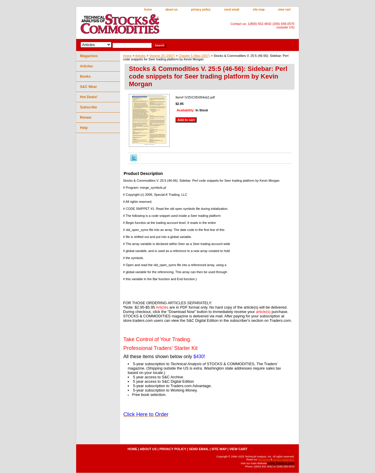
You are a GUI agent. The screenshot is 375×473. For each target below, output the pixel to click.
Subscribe (88, 107)
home (148, 9)
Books (85, 76)
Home (127, 55)
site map (259, 9)
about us (172, 9)
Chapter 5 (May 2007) (194, 55)
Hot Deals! (88, 97)
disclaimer (264, 459)
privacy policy (201, 9)
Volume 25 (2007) (162, 55)
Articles (140, 55)
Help (84, 128)
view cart (284, 9)
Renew (85, 117)
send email (231, 9)
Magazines (89, 56)
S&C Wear (88, 87)
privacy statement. (283, 459)
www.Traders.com (280, 463)
